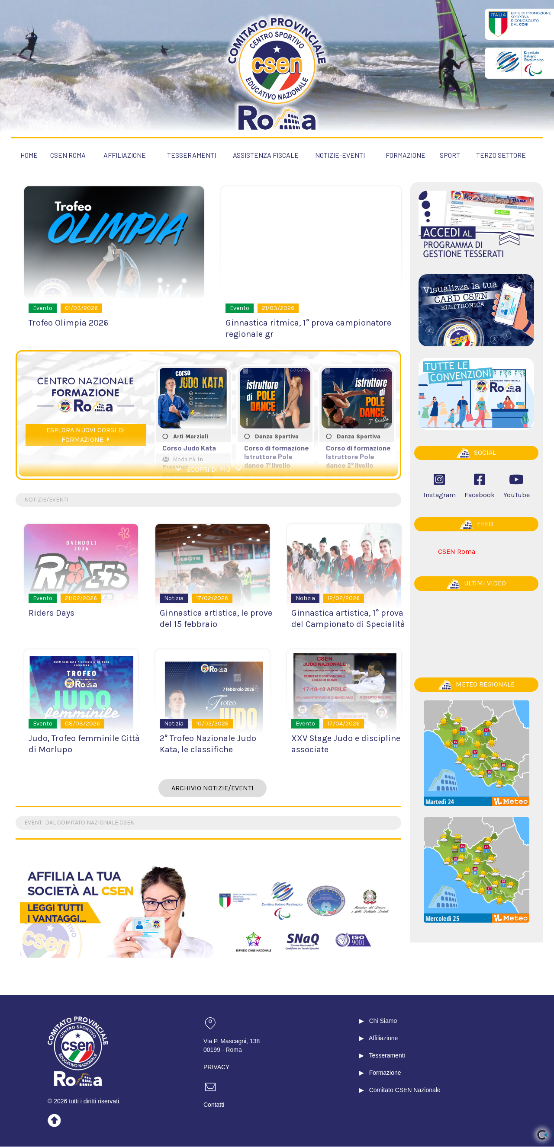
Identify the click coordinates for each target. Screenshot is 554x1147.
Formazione (385, 1073)
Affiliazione (383, 1038)
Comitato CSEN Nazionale (405, 1090)
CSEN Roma (456, 551)
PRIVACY (216, 1067)
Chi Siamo (383, 1021)
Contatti (213, 1105)
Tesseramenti (387, 1055)
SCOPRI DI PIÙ (208, 470)
